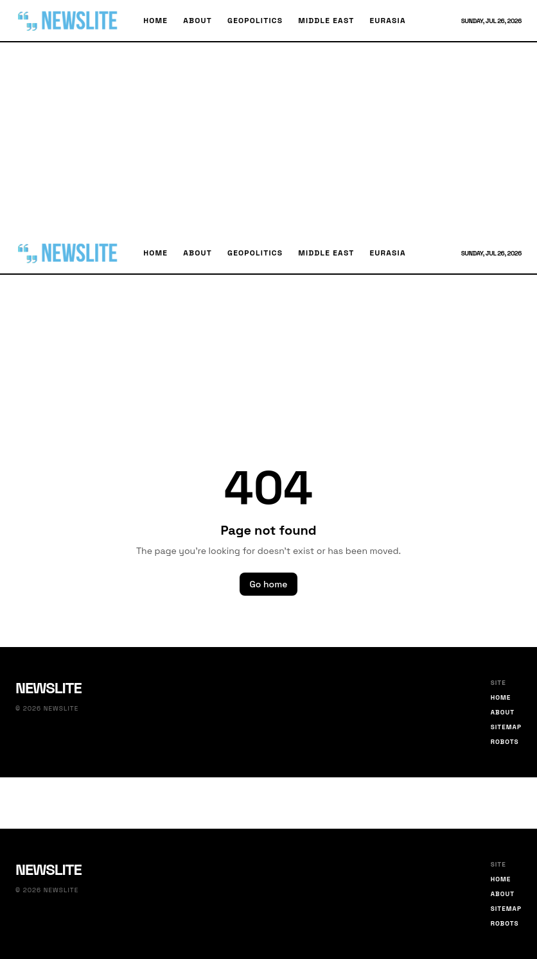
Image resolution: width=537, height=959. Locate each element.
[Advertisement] (268, 137)
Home (155, 20)
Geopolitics (255, 20)
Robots (505, 742)
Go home (269, 584)
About (197, 20)
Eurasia (387, 20)
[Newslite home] (69, 20)
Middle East (326, 20)
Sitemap (506, 727)
